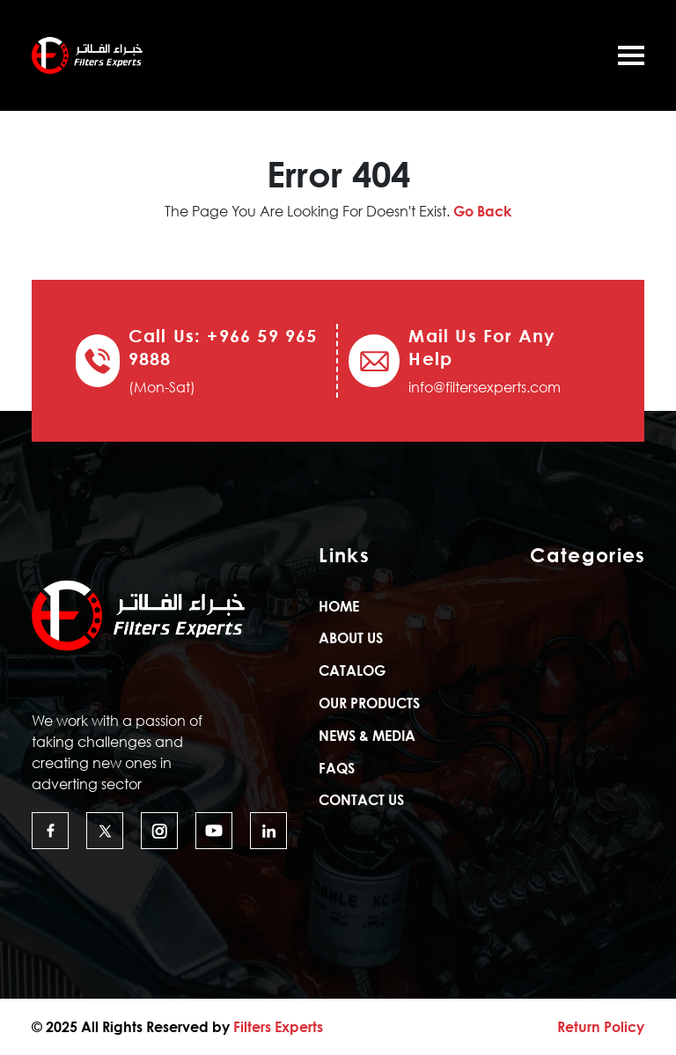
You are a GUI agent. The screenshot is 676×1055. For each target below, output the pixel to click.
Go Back (482, 211)
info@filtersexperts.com (484, 387)
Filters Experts (278, 1027)
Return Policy (600, 1027)
